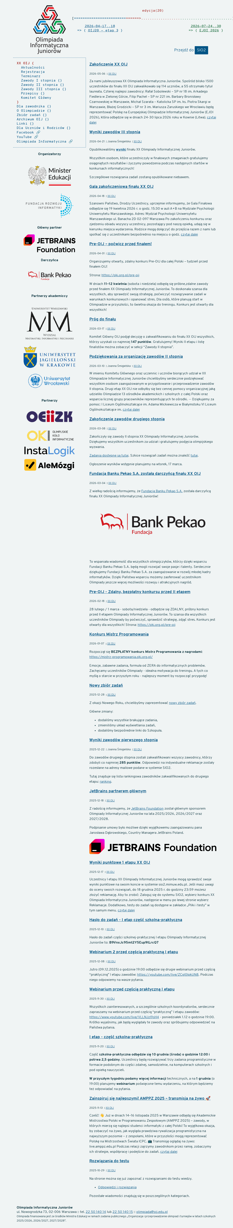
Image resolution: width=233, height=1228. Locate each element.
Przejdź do (191, 50)
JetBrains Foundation (147, 808)
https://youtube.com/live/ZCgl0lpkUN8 (168, 975)
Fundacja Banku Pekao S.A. (162, 491)
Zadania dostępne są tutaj (109, 455)
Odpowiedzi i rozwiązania (117, 1187)
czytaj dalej (189, 234)
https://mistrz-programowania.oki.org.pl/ (121, 657)
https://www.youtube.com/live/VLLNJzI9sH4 (124, 1017)
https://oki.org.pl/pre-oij (120, 275)
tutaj (194, 455)
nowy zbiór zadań (182, 703)
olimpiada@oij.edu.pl (152, 1212)
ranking (105, 782)
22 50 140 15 (122, 1212)
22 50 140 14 (96, 1212)
